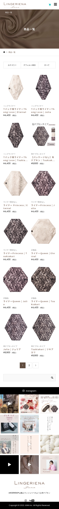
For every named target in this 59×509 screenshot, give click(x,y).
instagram (31, 390)
